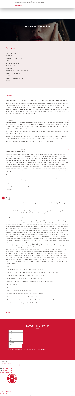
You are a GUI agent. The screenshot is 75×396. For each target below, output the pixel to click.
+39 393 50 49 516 (7, 371)
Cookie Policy (4, 393)
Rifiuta (62, 10)
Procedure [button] (10, 120)
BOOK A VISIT (10, 312)
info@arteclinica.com (6, 372)
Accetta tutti (62, 2)
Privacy (43, 349)
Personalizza (62, 6)
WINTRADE (50, 395)
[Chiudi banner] (73, 1)
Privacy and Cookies (5, 391)
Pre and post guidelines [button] (15, 149)
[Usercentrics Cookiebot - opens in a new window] (7, 13)
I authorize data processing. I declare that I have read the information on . (28, 349)
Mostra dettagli (18, 12)
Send (11, 353)
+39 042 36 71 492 (7, 369)
